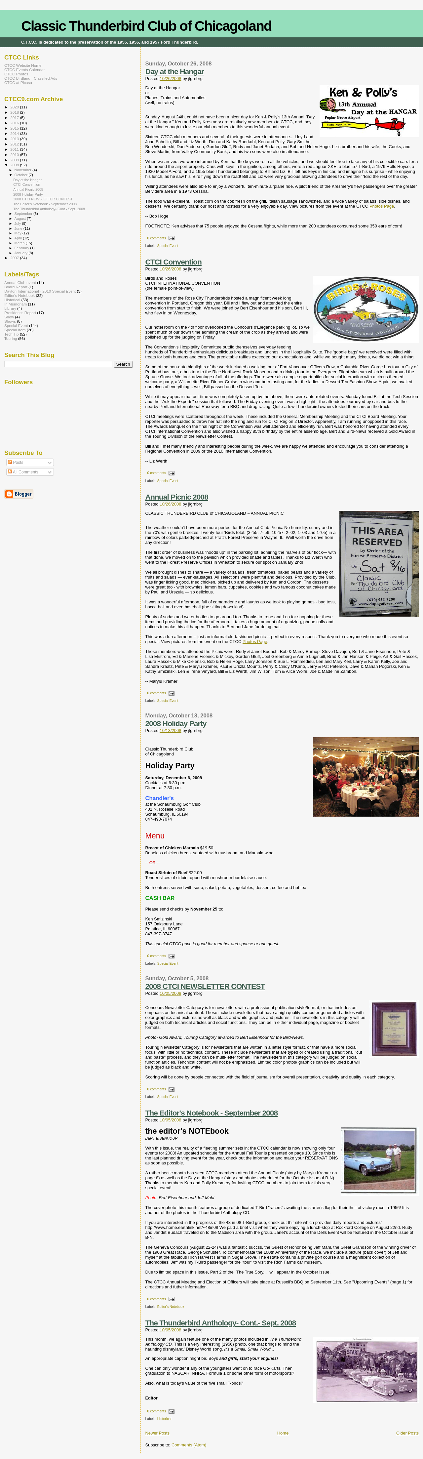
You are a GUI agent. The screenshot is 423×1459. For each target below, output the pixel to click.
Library (10, 308)
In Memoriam (15, 304)
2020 (15, 107)
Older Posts (407, 1433)
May (18, 233)
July (18, 223)
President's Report (20, 312)
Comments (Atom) (189, 1444)
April (19, 238)
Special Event (167, 246)
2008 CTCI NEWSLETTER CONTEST (205, 986)
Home (283, 1433)
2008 (15, 165)
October (22, 175)
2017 (15, 117)
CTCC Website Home (22, 65)
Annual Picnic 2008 (176, 497)
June (19, 228)
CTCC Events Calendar (24, 69)
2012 (15, 144)
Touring (10, 338)
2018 (15, 112)
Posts (15, 462)
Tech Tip (11, 334)
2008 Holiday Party (175, 723)
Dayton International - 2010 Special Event (40, 291)
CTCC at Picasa (18, 82)
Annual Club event (20, 282)
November (23, 170)
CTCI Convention (173, 262)
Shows (10, 321)
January (22, 253)
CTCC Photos (16, 74)
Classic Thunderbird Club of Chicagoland (146, 26)
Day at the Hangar (174, 71)
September (24, 214)
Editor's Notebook (170, 1307)
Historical (164, 1419)
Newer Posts (157, 1433)
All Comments (23, 472)
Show (9, 317)
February (22, 248)
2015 (15, 128)
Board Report (15, 287)
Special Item (14, 330)
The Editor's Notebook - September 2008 (211, 1113)
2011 (15, 149)
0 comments (156, 238)
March (20, 243)
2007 (15, 258)
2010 (15, 154)
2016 (15, 123)
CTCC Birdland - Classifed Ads (30, 78)
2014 (15, 133)
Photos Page (381, 206)
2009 (15, 160)
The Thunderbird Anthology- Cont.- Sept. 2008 (220, 1322)
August (21, 219)
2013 (15, 139)
